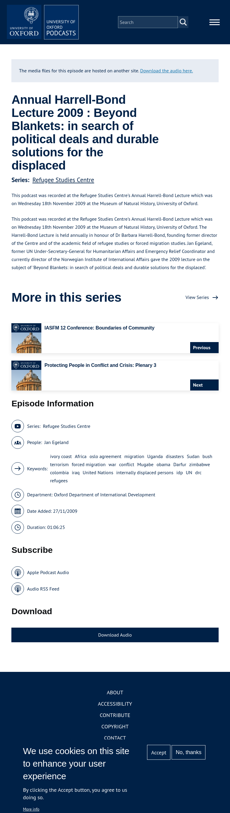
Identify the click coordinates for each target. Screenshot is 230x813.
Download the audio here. (166, 71)
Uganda (155, 456)
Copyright (115, 726)
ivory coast (61, 456)
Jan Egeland (56, 442)
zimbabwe (199, 464)
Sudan (193, 456)
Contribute (115, 715)
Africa (81, 456)
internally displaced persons (144, 472)
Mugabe (145, 464)
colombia (59, 472)
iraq (76, 472)
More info (31, 809)
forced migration (88, 464)
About (115, 692)
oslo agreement (105, 456)
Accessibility (115, 703)
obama (163, 464)
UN (189, 472)
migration (134, 456)
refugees (59, 480)
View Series (197, 297)
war (112, 464)
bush (207, 456)
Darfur (179, 464)
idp (179, 472)
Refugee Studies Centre (63, 180)
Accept (159, 752)
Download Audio (115, 635)
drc (198, 472)
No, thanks (189, 752)
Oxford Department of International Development (104, 495)
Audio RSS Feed (43, 589)
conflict (126, 464)
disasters (175, 456)
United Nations (98, 472)
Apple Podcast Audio (48, 572)
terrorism (59, 464)
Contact (115, 737)
